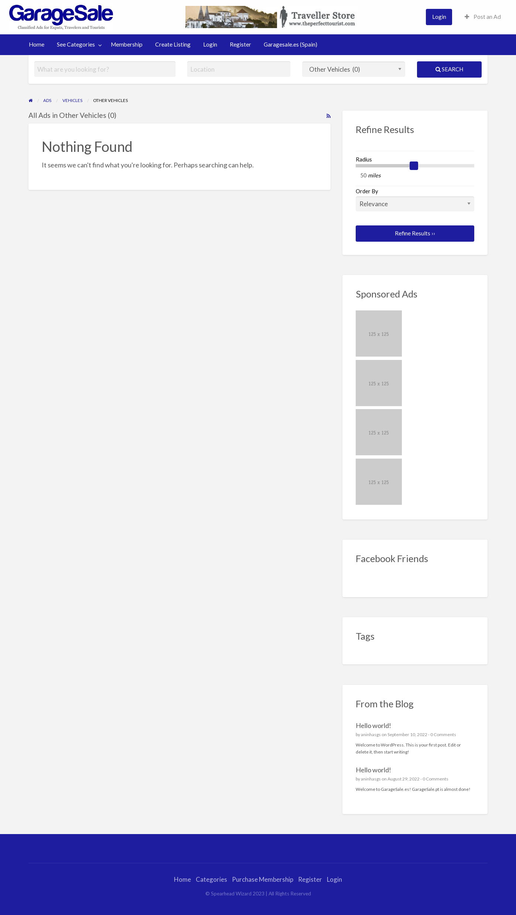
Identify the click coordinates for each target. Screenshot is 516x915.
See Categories (76, 44)
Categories (211, 879)
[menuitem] (439, 16)
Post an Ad (483, 16)
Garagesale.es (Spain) (290, 44)
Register (240, 44)
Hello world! (373, 725)
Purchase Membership (262, 879)
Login (439, 16)
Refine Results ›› (415, 233)
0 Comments (443, 734)
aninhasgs (371, 734)
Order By (415, 199)
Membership (127, 44)
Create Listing (173, 44)
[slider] (414, 165)
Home (36, 44)
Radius (364, 159)
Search (449, 69)
